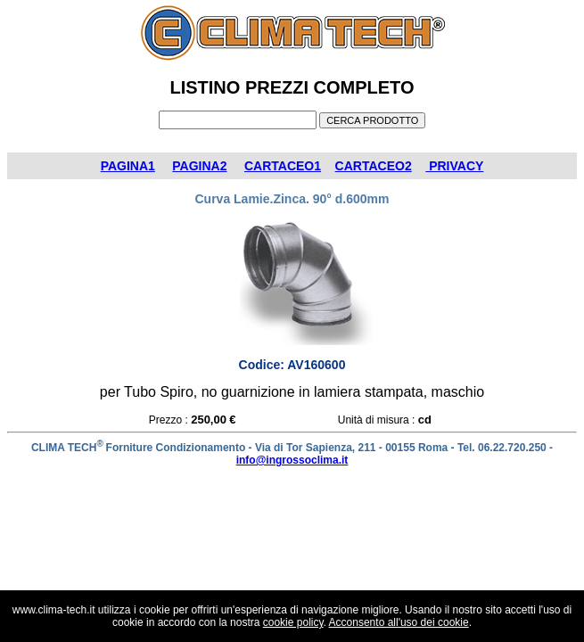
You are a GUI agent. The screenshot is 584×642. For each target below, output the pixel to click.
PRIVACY (454, 166)
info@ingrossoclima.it (292, 460)
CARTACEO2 (373, 166)
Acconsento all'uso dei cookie (399, 622)
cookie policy (293, 622)
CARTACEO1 (282, 166)
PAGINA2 (199, 166)
